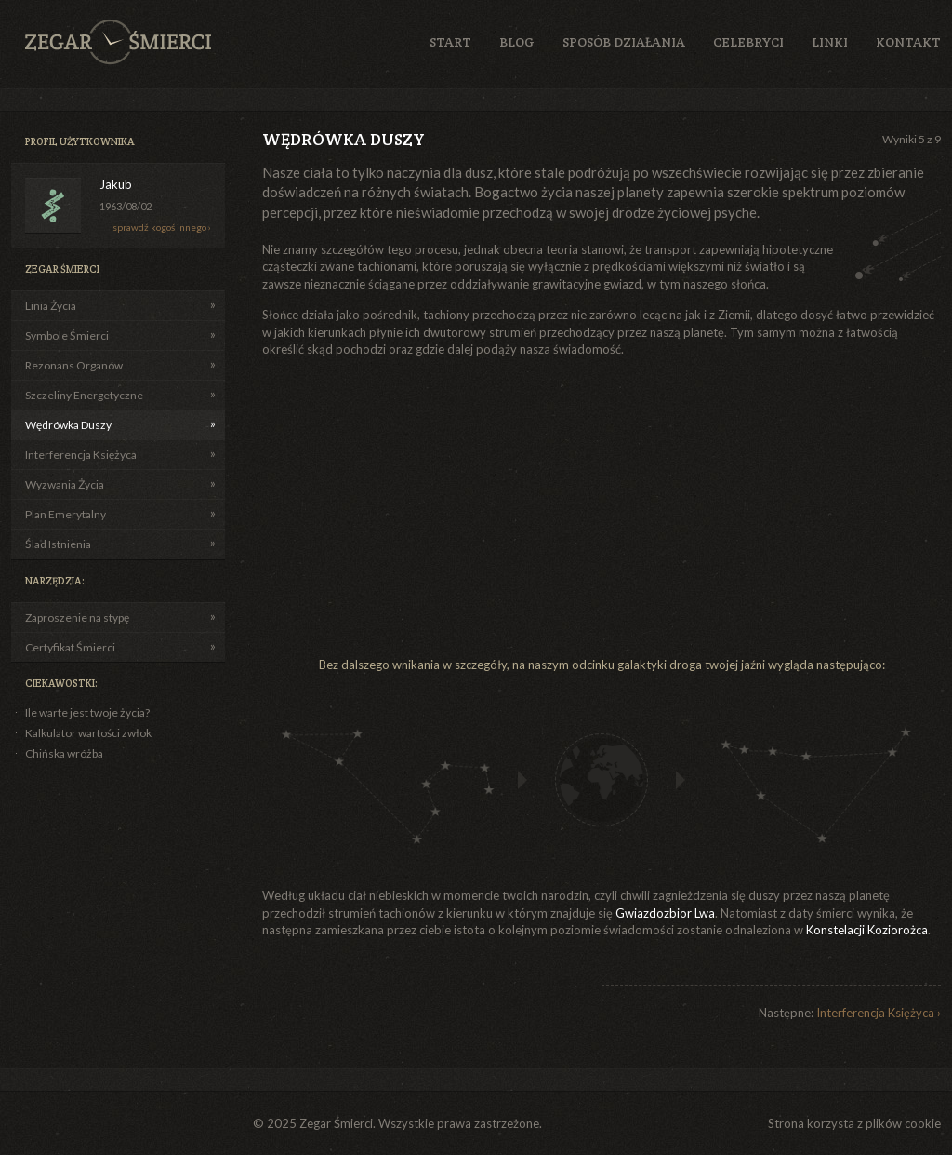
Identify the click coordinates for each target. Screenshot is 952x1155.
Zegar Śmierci (118, 42)
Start (450, 42)
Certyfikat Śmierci (70, 647)
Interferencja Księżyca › (878, 1012)
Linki (830, 42)
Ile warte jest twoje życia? (87, 712)
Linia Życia (50, 306)
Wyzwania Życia (64, 484)
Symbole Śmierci (67, 335)
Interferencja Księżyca (81, 455)
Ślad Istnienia (58, 544)
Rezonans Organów (74, 365)
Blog (517, 42)
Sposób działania (623, 42)
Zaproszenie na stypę (77, 618)
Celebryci (748, 42)
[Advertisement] (458, 507)
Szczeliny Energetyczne (84, 395)
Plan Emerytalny (65, 514)
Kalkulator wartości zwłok (88, 733)
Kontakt (908, 42)
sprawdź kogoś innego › (161, 227)
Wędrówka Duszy (68, 425)
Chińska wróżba (64, 753)
